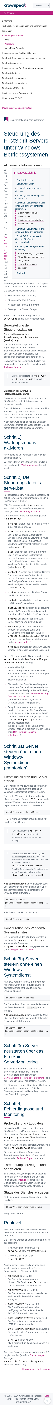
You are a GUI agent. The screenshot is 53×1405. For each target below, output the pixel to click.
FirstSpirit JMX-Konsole (13, 88)
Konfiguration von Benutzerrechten (18, 93)
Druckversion (28, 1369)
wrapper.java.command (22, 949)
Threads (22, 1180)
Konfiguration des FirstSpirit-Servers (19, 53)
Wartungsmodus (29, 465)
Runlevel (21, 273)
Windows (9, 44)
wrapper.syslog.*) (22, 642)
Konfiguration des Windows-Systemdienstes (31, 222)
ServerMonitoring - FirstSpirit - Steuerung (24, 1078)
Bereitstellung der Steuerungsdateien (25, 182)
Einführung (7, 21)
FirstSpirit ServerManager (14, 78)
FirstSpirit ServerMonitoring (14, 83)
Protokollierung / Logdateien (31, 253)
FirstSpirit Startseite (11, 73)
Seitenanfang (43, 1369)
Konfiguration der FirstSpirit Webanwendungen (23, 68)
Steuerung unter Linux (30, 511)
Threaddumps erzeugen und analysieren (31, 259)
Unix (7, 39)
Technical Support (13, 367)
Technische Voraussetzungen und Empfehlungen (24, 26)
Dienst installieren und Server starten (28, 215)
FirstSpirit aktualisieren (12, 63)
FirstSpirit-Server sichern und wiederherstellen (23, 58)
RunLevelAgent (37, 1355)
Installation (7, 31)
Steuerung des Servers (12, 35)
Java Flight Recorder (14, 48)
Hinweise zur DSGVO (12, 98)
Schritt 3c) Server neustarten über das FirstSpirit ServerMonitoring (29, 239)
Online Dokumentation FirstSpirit (17, 108)
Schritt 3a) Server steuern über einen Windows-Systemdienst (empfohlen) (30, 206)
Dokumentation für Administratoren (27, 120)
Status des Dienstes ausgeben (27, 266)
